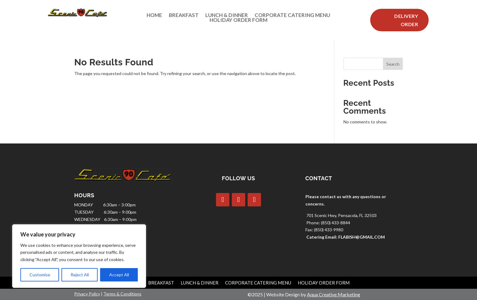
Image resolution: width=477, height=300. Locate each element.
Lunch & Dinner (226, 16)
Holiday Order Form (238, 21)
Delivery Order (406, 20)
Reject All (80, 274)
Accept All (119, 274)
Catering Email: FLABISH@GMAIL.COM (345, 237)
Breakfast (184, 16)
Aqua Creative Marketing (333, 294)
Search (392, 64)
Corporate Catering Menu (292, 16)
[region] (79, 256)
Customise (40, 274)
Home (154, 16)
